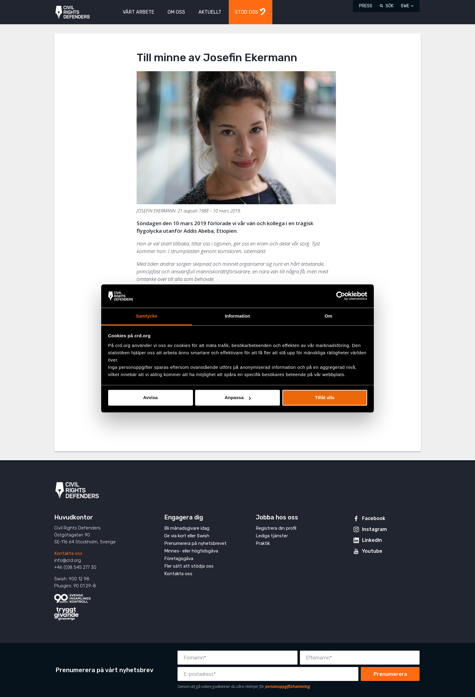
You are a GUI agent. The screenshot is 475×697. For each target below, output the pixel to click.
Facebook (373, 518)
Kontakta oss (68, 553)
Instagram (374, 529)
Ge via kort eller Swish (186, 536)
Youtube (372, 551)
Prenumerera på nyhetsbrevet (195, 543)
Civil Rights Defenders (72, 12)
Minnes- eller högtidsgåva (191, 551)
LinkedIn (372, 540)
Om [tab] (328, 315)
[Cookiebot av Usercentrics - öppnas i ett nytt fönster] (340, 296)
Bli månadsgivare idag (186, 528)
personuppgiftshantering (287, 686)
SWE (405, 5)
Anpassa (237, 397)
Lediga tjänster (272, 536)
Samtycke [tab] (147, 315)
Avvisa (150, 397)
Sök (390, 5)
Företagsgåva (178, 558)
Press (365, 5)
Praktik (263, 543)
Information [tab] (237, 315)
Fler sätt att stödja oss (189, 566)
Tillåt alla (324, 397)
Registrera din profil (276, 528)
